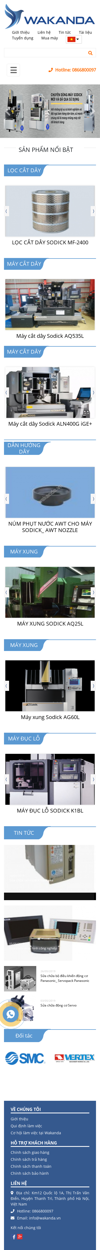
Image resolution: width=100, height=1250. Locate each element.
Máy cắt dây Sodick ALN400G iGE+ (50, 423)
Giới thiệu (21, 32)
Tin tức (65, 32)
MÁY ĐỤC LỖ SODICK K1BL (50, 810)
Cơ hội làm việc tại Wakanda (36, 1132)
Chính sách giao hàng (30, 1152)
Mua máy (49, 37)
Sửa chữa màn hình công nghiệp (33, 946)
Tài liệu (85, 32)
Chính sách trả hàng (29, 1159)
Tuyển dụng (22, 37)
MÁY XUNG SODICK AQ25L (50, 623)
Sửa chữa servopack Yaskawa (31, 878)
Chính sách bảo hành (30, 1173)
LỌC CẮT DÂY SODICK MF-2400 (50, 242)
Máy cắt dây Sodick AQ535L (50, 335)
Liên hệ (44, 32)
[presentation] (6, 211)
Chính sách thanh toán (31, 1166)
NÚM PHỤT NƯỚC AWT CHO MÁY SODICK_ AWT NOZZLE (50, 527)
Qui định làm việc (26, 1125)
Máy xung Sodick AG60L (50, 717)
